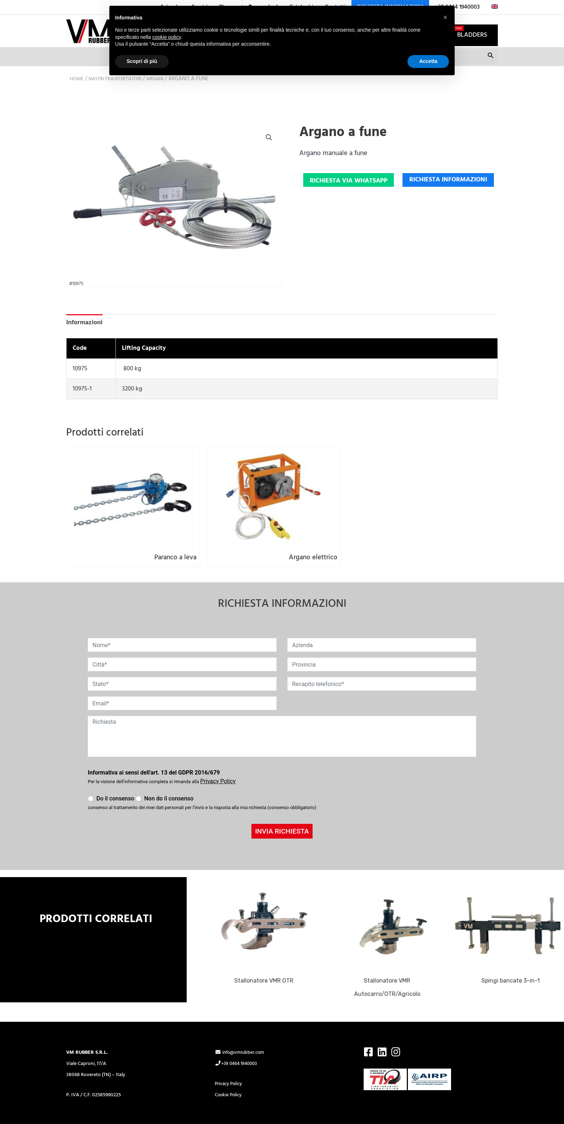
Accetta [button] (428, 61)
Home (77, 91)
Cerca (490, 71)
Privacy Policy (230, 1059)
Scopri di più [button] (142, 61)
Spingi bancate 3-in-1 (515, 955)
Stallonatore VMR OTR (268, 955)
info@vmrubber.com (241, 1028)
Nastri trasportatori (118, 91)
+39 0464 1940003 (238, 1039)
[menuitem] (492, 7)
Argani (161, 91)
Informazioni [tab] (85, 335)
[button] (268, 150)
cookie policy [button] (167, 37)
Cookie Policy (229, 1070)
